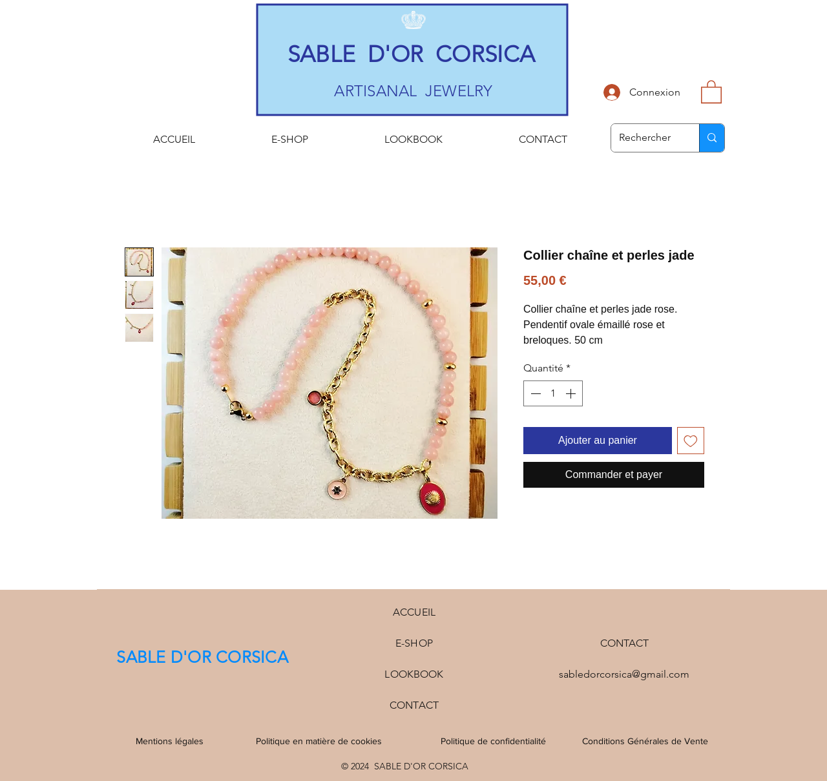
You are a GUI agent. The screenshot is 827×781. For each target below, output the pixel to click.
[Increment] (572, 393)
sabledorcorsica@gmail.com (624, 674)
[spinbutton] (553, 393)
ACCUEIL (414, 612)
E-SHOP (414, 643)
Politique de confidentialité (493, 741)
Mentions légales (170, 741)
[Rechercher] (645, 138)
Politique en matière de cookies (320, 741)
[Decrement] (534, 393)
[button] (711, 91)
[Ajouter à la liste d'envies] (690, 440)
